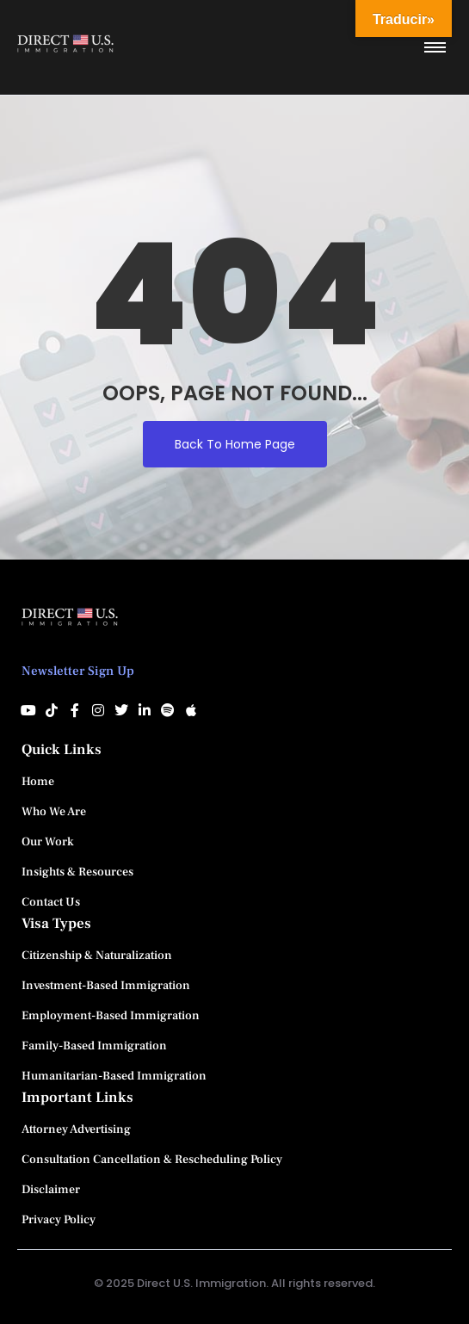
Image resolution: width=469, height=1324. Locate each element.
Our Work (48, 842)
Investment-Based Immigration (106, 985)
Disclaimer (51, 1189)
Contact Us (51, 902)
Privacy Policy (59, 1220)
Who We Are (54, 812)
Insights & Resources (77, 872)
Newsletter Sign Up (78, 671)
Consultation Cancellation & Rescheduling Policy (152, 1159)
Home (38, 781)
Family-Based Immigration (94, 1046)
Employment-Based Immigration (111, 1016)
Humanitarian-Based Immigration (114, 1076)
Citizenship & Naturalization (97, 955)
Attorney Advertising (76, 1129)
